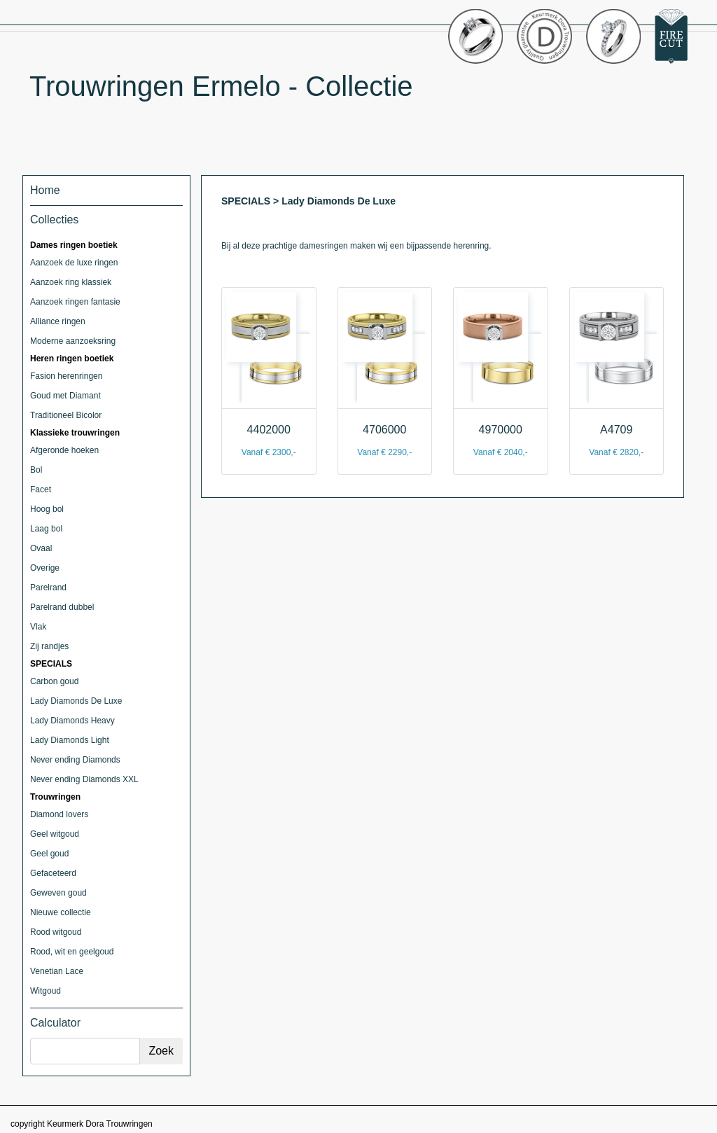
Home (45, 190)
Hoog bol (47, 509)
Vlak (38, 627)
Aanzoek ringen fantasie (75, 302)
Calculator (55, 1023)
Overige (45, 568)
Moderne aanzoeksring (73, 341)
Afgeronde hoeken (64, 450)
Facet (40, 489)
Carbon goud (54, 681)
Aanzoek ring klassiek (70, 282)
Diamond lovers (59, 814)
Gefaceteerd (53, 873)
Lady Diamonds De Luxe (76, 701)
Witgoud (45, 991)
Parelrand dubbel (62, 607)
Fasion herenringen (66, 376)
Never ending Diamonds (75, 760)
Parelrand (48, 587)
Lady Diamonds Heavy (72, 720)
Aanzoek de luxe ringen (74, 262)
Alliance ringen (57, 321)
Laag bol (46, 529)
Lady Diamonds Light (69, 740)
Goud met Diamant (65, 396)
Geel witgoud (54, 834)
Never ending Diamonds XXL (84, 779)
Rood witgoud (55, 932)
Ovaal (41, 548)
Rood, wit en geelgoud (71, 952)
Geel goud (49, 854)
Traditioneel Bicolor (66, 415)
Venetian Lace (56, 971)
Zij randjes (49, 646)
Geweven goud (58, 893)
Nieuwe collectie (60, 912)
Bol (36, 470)
